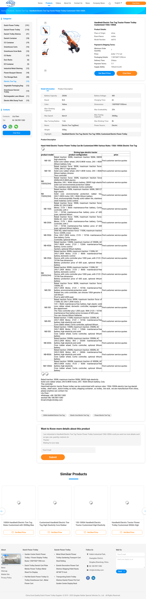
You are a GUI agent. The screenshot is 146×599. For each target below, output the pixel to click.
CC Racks (16, 55)
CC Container (16, 42)
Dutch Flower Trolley (16, 25)
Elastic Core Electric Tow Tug (79, 415)
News (3, 568)
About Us (4, 564)
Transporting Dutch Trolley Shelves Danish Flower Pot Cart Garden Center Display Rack (68, 580)
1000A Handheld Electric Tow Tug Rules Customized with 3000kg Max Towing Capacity (18, 525)
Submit (53, 457)
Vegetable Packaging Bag (16, 85)
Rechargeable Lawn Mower (16, 96)
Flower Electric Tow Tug (102, 415)
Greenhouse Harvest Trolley (16, 91)
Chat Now (136, 3)
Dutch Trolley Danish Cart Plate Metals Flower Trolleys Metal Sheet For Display (36, 569)
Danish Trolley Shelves (16, 34)
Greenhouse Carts (16, 47)
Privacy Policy (6, 578)
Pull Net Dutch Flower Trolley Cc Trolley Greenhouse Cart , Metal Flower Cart (37, 580)
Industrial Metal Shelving (16, 68)
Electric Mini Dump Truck (16, 100)
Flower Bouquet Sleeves (16, 73)
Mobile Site (5, 574)
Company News (99, 3)
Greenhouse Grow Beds (16, 51)
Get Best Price (104, 73)
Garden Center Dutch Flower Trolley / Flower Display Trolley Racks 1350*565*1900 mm (36, 557)
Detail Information (48, 89)
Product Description (65, 89)
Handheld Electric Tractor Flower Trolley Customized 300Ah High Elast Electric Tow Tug (126, 525)
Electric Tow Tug (16, 81)
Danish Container (16, 38)
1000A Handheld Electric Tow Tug (54, 415)
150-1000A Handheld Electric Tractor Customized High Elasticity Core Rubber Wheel (90, 525)
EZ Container (16, 64)
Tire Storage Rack (16, 77)
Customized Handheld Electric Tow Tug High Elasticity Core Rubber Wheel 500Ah (54, 525)
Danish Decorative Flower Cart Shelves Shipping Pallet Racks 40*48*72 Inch (67, 569)
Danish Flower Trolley (16, 29)
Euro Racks (16, 60)
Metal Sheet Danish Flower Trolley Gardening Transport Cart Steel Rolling (68, 557)
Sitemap (4, 571)
